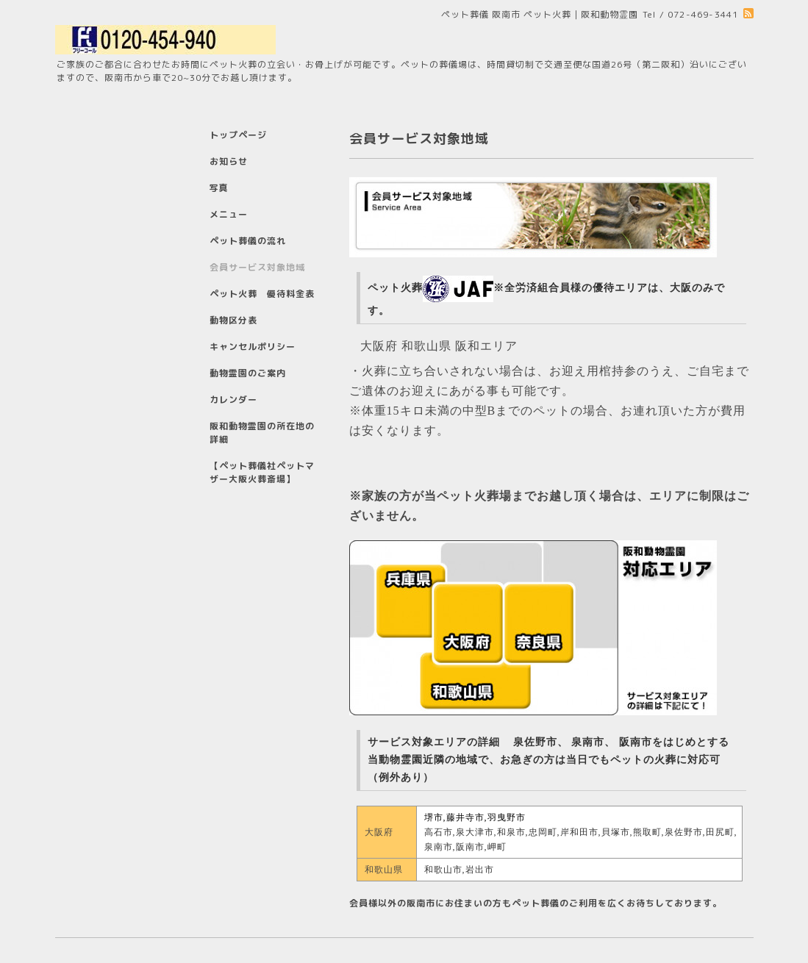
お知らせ (229, 161)
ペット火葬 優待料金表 (262, 293)
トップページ (238, 135)
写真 (219, 188)
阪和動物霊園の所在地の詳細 (262, 432)
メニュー (229, 214)
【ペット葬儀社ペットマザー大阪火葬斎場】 (262, 472)
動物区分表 (233, 320)
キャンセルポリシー (253, 346)
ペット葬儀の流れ (248, 241)
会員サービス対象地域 (257, 267)
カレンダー (233, 399)
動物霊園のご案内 (248, 373)
